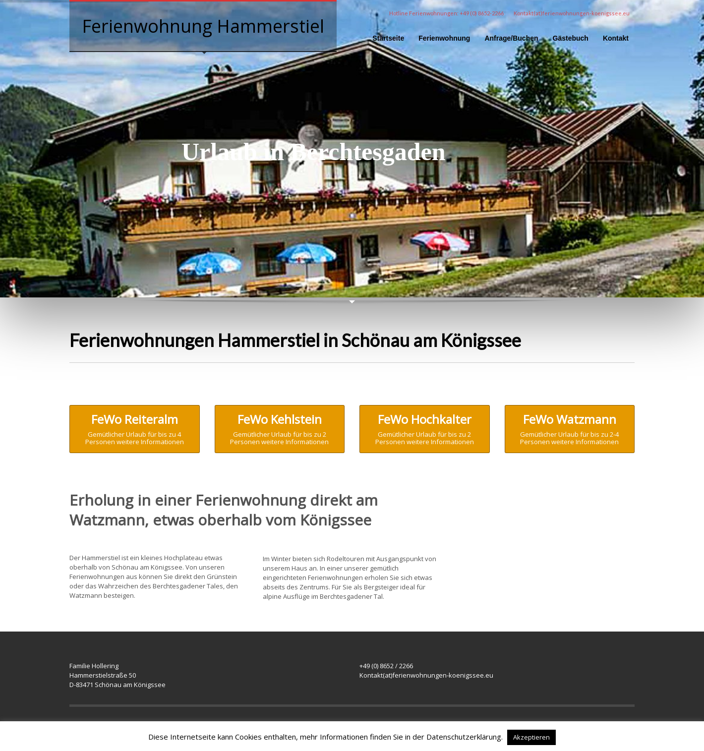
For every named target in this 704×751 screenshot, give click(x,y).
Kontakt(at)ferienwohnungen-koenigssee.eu (572, 13)
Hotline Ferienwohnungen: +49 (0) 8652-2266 (446, 13)
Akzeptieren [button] (531, 737)
